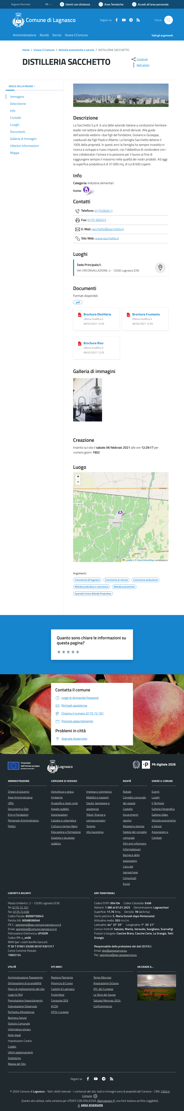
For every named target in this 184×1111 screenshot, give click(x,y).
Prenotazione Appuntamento (25, 1000)
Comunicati (129, 878)
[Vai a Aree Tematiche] (111, 4)
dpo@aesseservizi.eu (114, 950)
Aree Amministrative (20, 797)
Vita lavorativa (95, 832)
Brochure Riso (94, 343)
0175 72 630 (21, 912)
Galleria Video (160, 815)
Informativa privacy (19, 1029)
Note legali (14, 1035)
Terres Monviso (102, 977)
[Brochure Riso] (80, 343)
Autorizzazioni (59, 815)
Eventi (155, 791)
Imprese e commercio (99, 791)
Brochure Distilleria (97, 314)
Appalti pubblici (60, 809)
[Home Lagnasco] (45, 20)
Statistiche (14, 1058)
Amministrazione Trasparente (25, 977)
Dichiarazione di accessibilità (24, 983)
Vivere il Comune (44, 50)
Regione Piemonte (62, 977)
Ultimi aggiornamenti (20, 1052)
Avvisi (126, 884)
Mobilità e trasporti (97, 797)
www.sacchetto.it (107, 238)
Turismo (90, 826)
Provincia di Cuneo (62, 983)
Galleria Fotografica (163, 809)
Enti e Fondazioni (18, 815)
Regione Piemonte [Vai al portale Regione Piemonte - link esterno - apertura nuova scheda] (20, 4)
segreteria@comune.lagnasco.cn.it (36, 929)
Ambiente (57, 797)
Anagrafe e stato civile (64, 803)
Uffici (11, 803)
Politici (12, 826)
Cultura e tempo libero (64, 826)
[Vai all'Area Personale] (150, 4)
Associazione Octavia (106, 983)
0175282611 (104, 210)
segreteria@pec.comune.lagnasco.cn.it (38, 925)
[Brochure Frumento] (128, 314)
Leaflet (127, 560)
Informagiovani (132, 849)
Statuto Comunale (19, 1023)
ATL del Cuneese (103, 989)
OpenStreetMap (145, 560)
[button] (122, 513)
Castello (128, 809)
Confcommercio (102, 1006)
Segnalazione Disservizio (22, 1006)
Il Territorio (158, 803)
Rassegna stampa (133, 826)
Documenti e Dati (18, 809)
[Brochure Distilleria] (80, 314)
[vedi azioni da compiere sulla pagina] (140, 65)
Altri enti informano (134, 843)
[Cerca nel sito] (168, 20)
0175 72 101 (20, 907)
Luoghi (156, 797)
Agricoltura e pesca (62, 791)
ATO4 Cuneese (60, 1012)
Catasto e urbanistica (63, 820)
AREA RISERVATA (90, 1105)
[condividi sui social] (139, 59)
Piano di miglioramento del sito (26, 989)
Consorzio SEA (59, 1000)
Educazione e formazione (66, 832)
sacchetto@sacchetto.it (108, 228)
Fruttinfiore (57, 995)
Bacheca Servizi (17, 1018)
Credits (12, 1046)
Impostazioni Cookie (20, 1041)
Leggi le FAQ (15, 995)
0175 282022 (97, 219)
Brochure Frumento (146, 314)
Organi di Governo (18, 791)
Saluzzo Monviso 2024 (107, 1000)
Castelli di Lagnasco (63, 989)
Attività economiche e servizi (76, 50)
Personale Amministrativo (23, 820)
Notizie (127, 791)
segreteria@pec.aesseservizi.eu (118, 955)
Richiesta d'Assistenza (21, 1012)
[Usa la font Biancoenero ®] (75, 4)
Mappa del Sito (17, 1064)
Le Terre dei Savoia (104, 995)
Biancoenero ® (106, 1101)
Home (25, 50)
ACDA (54, 1006)
